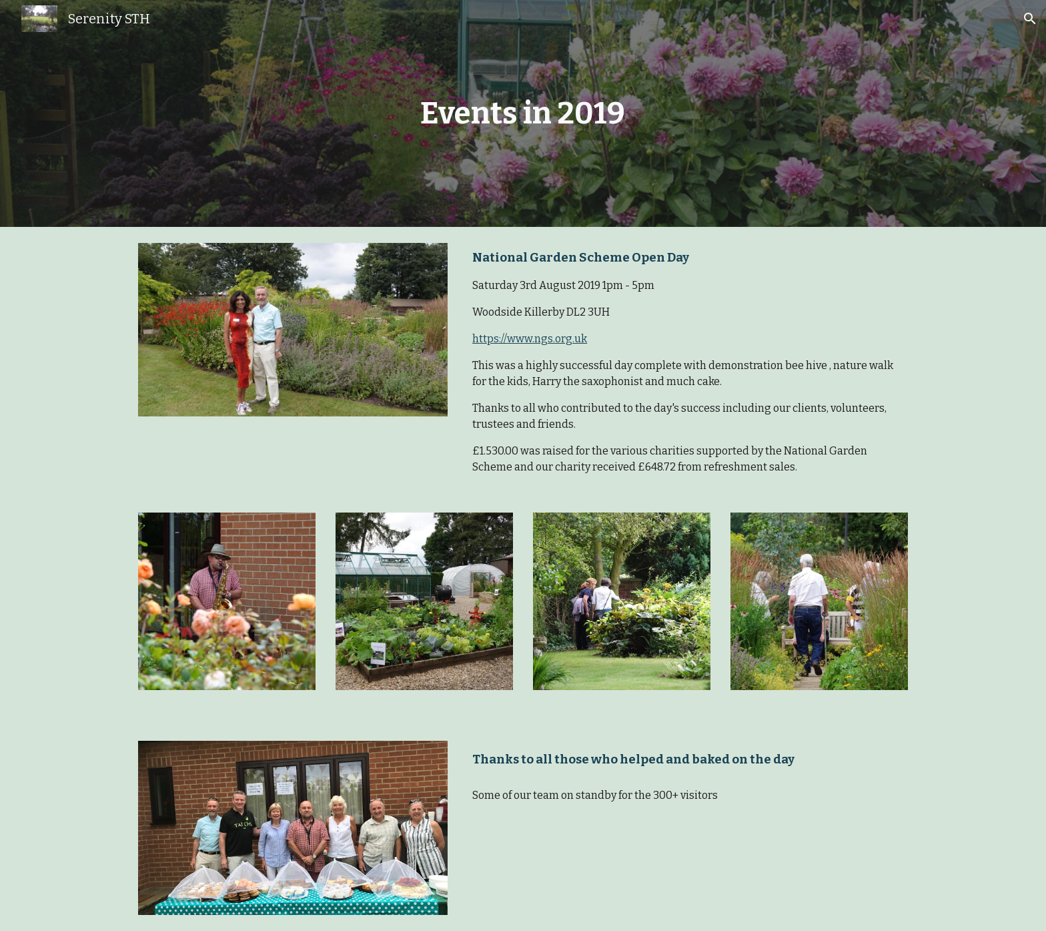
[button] (1030, 19)
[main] (523, 113)
